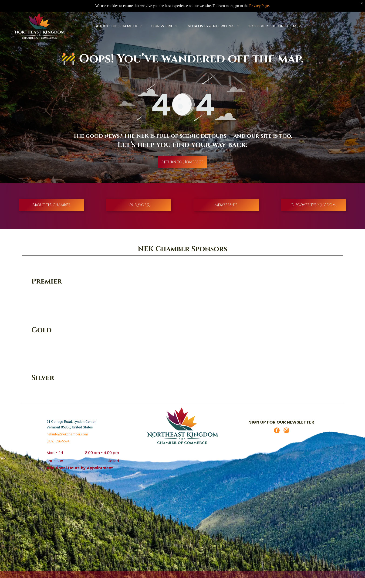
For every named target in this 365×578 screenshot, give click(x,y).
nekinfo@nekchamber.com (67, 434)
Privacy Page (259, 6)
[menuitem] (119, 26)
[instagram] (286, 431)
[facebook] (277, 431)
